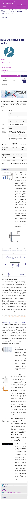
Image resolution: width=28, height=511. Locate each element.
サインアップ (13, 11)
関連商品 (4, 497)
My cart (21, 9)
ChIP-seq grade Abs (5, 62)
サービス (8, 13)
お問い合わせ (5, 17)
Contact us (14, 490)
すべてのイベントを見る (9, 485)
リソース (19, 13)
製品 (3, 13)
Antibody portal (4, 70)
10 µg (14, 86)
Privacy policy (18, 492)
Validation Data (5, 169)
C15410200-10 (4, 86)
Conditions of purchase (10, 492)
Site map (8, 490)
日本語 (10, 9)
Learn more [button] (5, 6)
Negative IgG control (6, 67)
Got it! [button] (21, 4)
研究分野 (14, 13)
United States (15, 9)
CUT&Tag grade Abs (6, 59)
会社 (24, 13)
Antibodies (3, 72)
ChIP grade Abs (4, 65)
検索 (19, 11)
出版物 (4, 495)
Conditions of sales (21, 490)
